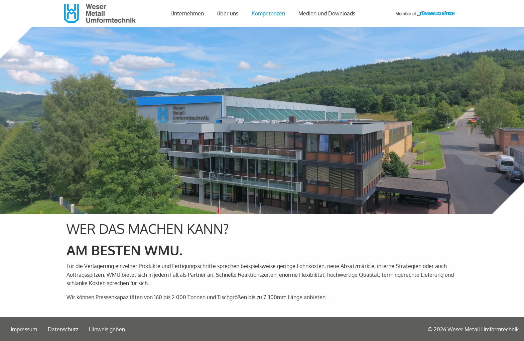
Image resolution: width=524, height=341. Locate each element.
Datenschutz (63, 329)
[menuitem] (188, 13)
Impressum (24, 329)
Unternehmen (187, 13)
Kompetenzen (268, 13)
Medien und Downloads (326, 13)
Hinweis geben (107, 329)
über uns (227, 13)
